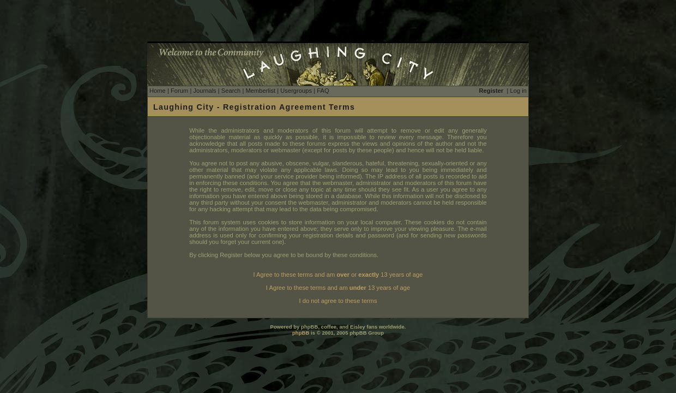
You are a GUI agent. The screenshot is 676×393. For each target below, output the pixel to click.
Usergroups (296, 90)
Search (230, 90)
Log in (518, 90)
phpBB (300, 333)
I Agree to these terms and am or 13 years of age (338, 274)
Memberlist (260, 90)
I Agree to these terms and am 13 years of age (338, 287)
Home (157, 90)
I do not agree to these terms (338, 300)
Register (491, 90)
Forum (179, 90)
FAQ (323, 90)
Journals (204, 90)
